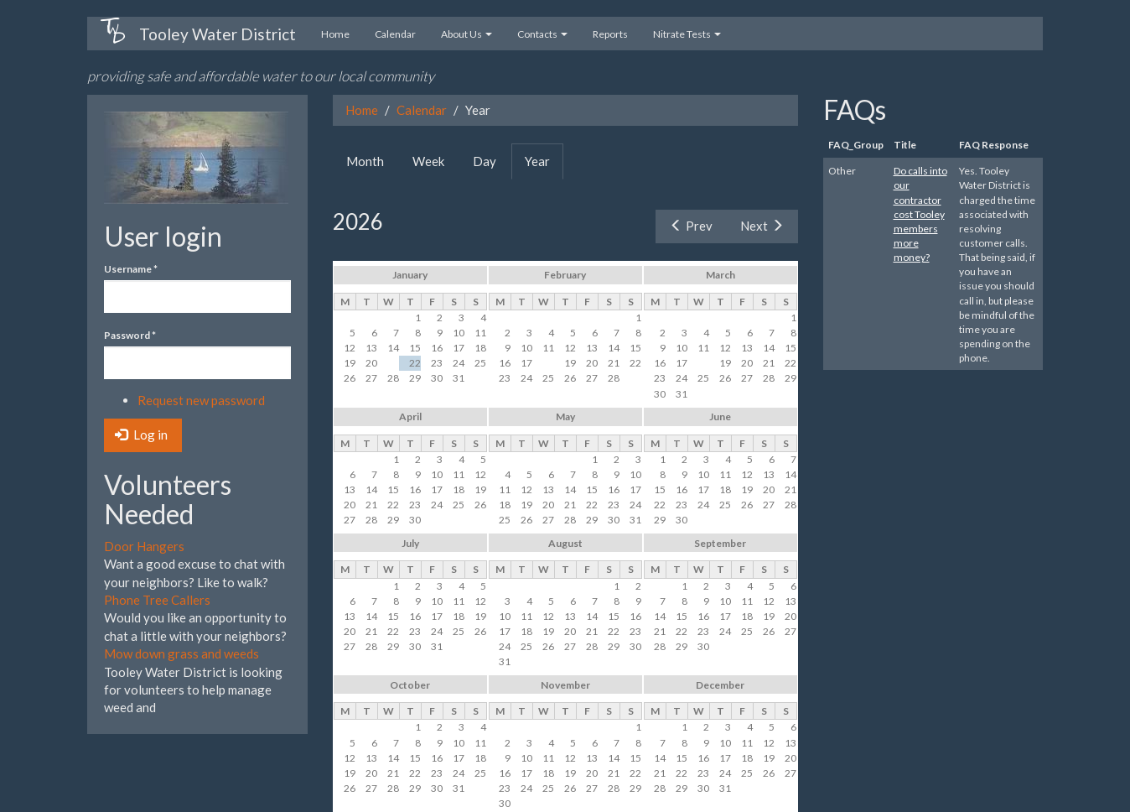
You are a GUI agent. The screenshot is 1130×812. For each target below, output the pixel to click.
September (720, 543)
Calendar (395, 34)
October (410, 685)
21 (393, 363)
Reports (610, 34)
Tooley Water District (217, 34)
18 (548, 363)
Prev (691, 225)
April (410, 416)
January (410, 274)
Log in (141, 434)
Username (131, 269)
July (410, 543)
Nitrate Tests (687, 34)
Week (428, 161)
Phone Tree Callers (157, 599)
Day (484, 161)
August (565, 543)
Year (544, 166)
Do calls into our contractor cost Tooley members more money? (920, 213)
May (565, 416)
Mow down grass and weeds (181, 653)
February (565, 274)
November (565, 685)
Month (365, 161)
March (720, 274)
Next (762, 225)
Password (130, 335)
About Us (466, 34)
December (720, 685)
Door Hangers (144, 546)
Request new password (201, 400)
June (720, 416)
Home (335, 34)
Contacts (542, 34)
